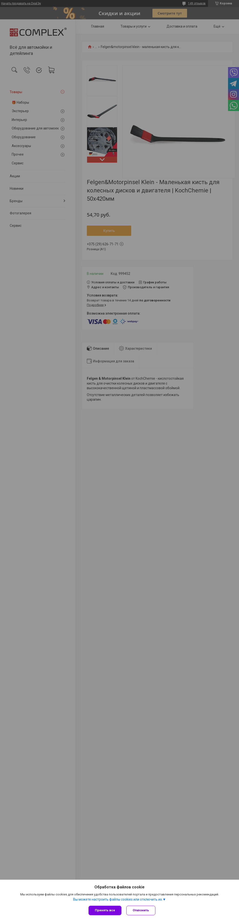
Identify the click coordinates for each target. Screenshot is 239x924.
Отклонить (141, 910)
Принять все (105, 910)
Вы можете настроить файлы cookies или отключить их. (118, 899)
